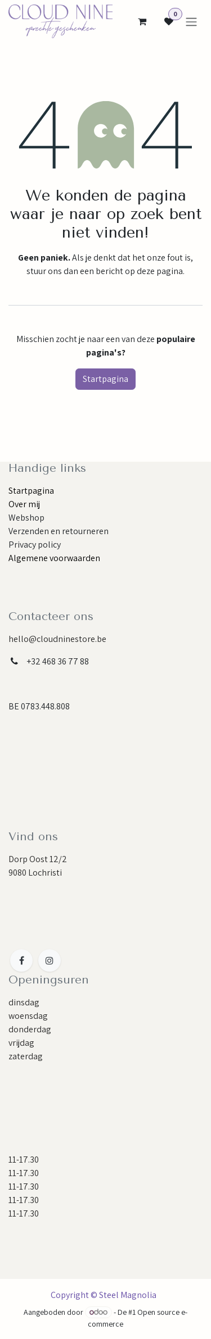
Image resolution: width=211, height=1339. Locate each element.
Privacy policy (34, 544)
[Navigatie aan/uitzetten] (191, 21)
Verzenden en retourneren (58, 531)
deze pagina (160, 271)
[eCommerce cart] (142, 21)
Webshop (26, 517)
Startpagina (105, 379)
